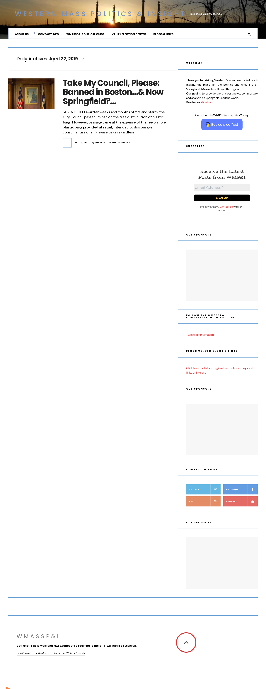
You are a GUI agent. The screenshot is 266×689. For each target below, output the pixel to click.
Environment (121, 144)
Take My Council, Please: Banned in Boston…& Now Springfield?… (113, 94)
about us (205, 104)
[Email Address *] (222, 189)
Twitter (205, 491)
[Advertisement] (222, 277)
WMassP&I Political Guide (85, 34)
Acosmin (80, 654)
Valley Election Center (129, 34)
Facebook (242, 491)
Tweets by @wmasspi (200, 336)
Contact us (226, 208)
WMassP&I (38, 638)
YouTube (242, 503)
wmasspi (101, 144)
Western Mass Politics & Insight (100, 13)
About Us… (23, 34)
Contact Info (48, 34)
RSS (205, 503)
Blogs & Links (163, 34)
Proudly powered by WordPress (33, 654)
